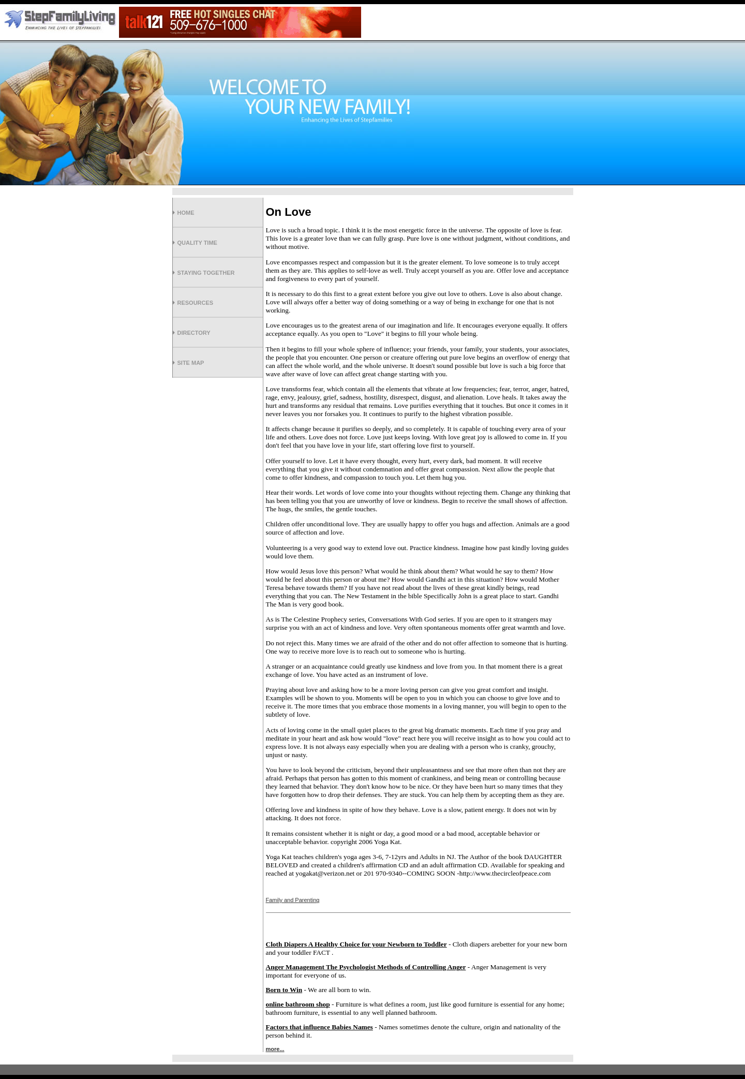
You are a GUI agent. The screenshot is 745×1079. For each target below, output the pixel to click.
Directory (194, 333)
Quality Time (197, 243)
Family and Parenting (293, 900)
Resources (195, 303)
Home (186, 213)
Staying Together (206, 273)
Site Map (190, 363)
